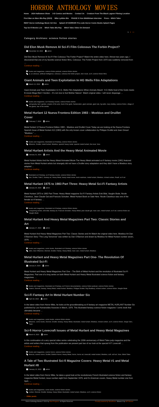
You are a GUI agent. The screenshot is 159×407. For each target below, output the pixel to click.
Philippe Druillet (79, 288)
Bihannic (32, 144)
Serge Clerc (128, 322)
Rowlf (117, 177)
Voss (98, 144)
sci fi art (122, 177)
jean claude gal (86, 211)
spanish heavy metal (66, 144)
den (30, 177)
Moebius (55, 144)
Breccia (31, 354)
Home (26, 14)
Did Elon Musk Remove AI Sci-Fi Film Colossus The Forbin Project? (72, 47)
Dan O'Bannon (38, 251)
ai (29, 74)
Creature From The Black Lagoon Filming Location (108, 14)
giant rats (96, 104)
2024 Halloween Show (40, 14)
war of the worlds (43, 106)
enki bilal (46, 211)
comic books (49, 248)
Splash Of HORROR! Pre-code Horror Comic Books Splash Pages (87, 23)
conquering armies (35, 211)
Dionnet (47, 251)
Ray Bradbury (90, 288)
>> (133, 32)
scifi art (114, 354)
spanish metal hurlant (81, 144)
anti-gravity (33, 104)
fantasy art (47, 177)
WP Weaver (129, 401)
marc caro (96, 211)
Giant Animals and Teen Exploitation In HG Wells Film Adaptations (71, 80)
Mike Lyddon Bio (62, 18)
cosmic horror (50, 352)
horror (74, 354)
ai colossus (35, 74)
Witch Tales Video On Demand (77, 28)
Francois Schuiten (64, 211)
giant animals (87, 104)
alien (30, 251)
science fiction (121, 104)
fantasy (43, 288)
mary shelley (111, 104)
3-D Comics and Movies (62, 14)
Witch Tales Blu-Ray (53, 28)
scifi (109, 354)
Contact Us (79, 14)
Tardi (31, 324)
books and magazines (36, 71)
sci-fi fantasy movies (52, 102)
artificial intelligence (47, 74)
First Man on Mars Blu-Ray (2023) (38, 18)
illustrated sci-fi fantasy (53, 142)
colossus (58, 74)
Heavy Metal (56, 177)
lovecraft (87, 354)
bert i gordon (42, 104)
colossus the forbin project (70, 74)
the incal (93, 144)
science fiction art (123, 211)
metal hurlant (46, 144)
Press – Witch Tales (112, 18)
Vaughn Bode (34, 213)
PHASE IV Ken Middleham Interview (86, 18)
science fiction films (100, 74)
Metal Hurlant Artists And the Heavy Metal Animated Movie (65, 150)
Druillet (38, 144)
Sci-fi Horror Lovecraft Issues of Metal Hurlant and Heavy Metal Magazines (76, 330)
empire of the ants (53, 104)
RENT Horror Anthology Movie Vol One (40, 23)
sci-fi (90, 74)
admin (49, 51)
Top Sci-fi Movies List (33, 28)
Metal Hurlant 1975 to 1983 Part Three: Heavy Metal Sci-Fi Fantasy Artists (75, 183)
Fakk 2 (40, 177)
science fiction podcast (53, 71)
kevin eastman (81, 177)
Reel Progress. (54, 401)
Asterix (31, 288)
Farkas (59, 251)
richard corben (109, 177)
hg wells (103, 104)
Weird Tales (126, 354)
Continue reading (33, 66)
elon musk (84, 74)
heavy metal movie (68, 177)
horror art (80, 354)
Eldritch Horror (56, 354)
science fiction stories (69, 71)
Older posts (30, 396)
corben (31, 392)
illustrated (76, 322)
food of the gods (66, 104)
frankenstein (77, 104)
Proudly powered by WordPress (105, 401)
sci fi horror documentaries (71, 286)
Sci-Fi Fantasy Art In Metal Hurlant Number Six (57, 295)
